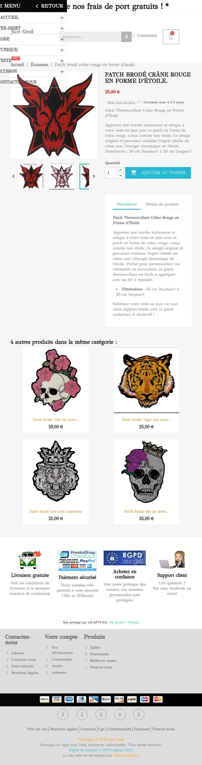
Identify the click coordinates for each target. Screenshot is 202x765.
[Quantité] (111, 173)
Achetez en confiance (124, 574)
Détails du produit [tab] (161, 204)
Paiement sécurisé (77, 577)
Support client (172, 575)
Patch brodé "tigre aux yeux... (146, 419)
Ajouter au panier (158, 172)
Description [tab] (127, 204)
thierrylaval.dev (126, 755)
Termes (133, 622)
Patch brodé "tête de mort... (56, 419)
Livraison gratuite (30, 575)
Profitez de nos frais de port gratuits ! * (100, 6)
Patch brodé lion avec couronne (55, 511)
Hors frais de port (122, 102)
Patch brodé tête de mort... (146, 511)
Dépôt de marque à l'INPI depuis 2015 (101, 750)
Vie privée (116, 622)
